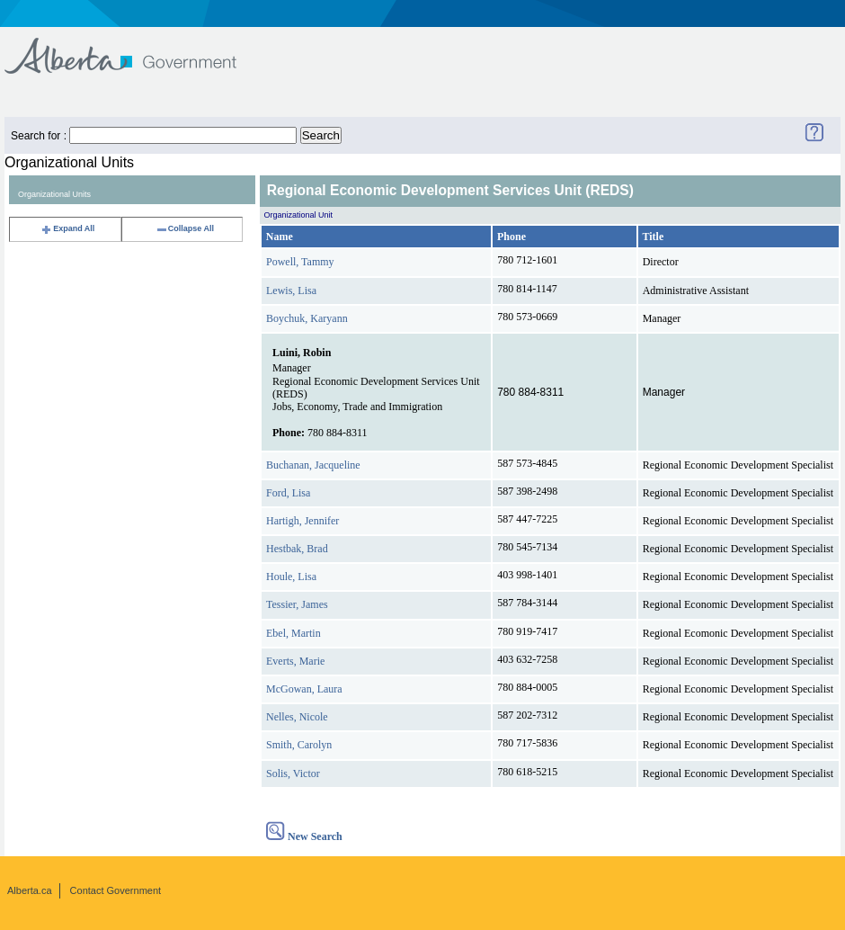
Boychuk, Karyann (307, 318)
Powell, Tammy (300, 261)
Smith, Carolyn (299, 744)
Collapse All (185, 228)
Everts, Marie (295, 661)
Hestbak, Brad (297, 548)
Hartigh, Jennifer (302, 520)
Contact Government (116, 890)
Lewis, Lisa (291, 290)
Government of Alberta (135, 47)
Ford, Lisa (288, 493)
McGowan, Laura (304, 689)
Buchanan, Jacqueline (313, 465)
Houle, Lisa (291, 576)
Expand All (67, 228)
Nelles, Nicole (297, 717)
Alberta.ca (29, 890)
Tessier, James (297, 604)
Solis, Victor (293, 773)
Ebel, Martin (293, 633)
